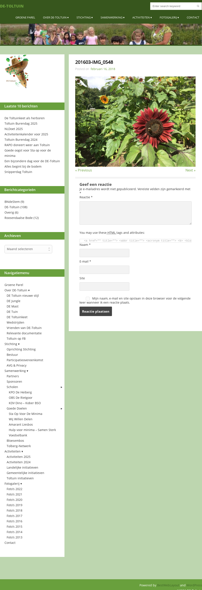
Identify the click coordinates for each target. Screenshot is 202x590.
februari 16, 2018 (103, 69)
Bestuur (12, 355)
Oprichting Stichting (21, 349)
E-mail (85, 261)
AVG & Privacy (16, 365)
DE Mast (12, 306)
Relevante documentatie (24, 333)
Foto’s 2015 (14, 526)
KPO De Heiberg (20, 392)
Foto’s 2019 (14, 505)
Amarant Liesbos (21, 424)
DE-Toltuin (12, 6)
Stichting (84, 17)
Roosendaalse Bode (19, 218)
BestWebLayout (168, 585)
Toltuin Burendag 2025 (21, 123)
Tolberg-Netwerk (19, 446)
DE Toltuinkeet (17, 317)
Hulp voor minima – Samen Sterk (32, 430)
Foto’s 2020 (14, 500)
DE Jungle (13, 301)
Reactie (86, 197)
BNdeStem (12, 202)
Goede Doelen (17, 408)
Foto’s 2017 (14, 516)
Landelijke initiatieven (22, 467)
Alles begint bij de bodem (23, 166)
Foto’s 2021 (14, 494)
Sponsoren (14, 381)
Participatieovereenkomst (25, 360)
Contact (193, 17)
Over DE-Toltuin (55, 17)
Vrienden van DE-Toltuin (24, 328)
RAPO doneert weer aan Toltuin (27, 145)
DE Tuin (12, 312)
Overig (9, 212)
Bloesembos (15, 441)
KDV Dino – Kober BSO (25, 403)
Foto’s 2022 (14, 489)
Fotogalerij (168, 17)
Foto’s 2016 (14, 521)
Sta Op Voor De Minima (25, 414)
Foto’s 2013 (14, 537)
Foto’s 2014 (14, 532)
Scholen (12, 387)
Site (82, 278)
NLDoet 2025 (14, 129)
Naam (85, 245)
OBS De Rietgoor (20, 398)
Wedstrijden (15, 322)
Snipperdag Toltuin (18, 172)
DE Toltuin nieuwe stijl (23, 295)
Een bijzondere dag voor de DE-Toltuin (32, 161)
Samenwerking (111, 17)
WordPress (194, 585)
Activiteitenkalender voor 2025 (26, 134)
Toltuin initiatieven (20, 478)
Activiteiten (141, 17)
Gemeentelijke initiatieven (25, 473)
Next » (190, 170)
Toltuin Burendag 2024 (21, 140)
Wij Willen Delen (20, 419)
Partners (13, 376)
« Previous (83, 170)
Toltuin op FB (16, 338)
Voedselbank (18, 435)
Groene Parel (25, 17)
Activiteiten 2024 (19, 462)
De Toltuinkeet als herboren (25, 118)
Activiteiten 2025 (19, 457)
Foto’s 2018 (14, 510)
